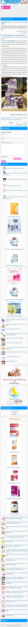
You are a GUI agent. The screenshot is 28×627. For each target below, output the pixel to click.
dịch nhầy (16, 119)
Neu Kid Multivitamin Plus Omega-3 (14, 316)
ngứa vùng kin (10, 119)
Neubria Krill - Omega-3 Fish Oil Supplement (14, 249)
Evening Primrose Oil (14, 513)
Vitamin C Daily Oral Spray (14, 483)
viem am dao (4, 119)
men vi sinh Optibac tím (10, 40)
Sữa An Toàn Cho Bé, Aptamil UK (13, 328)
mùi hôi (20, 119)
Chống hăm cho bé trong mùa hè (14, 185)
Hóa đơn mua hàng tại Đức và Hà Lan (15, 168)
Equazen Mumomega (14, 452)
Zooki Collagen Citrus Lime (14, 216)
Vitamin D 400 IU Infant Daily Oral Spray (14, 265)
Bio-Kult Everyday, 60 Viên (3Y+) (14, 467)
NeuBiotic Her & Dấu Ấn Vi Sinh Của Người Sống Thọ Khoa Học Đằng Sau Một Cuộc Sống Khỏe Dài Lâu (16, 551)
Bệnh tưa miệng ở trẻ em (11, 361)
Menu (7, 7)
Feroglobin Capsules (14, 436)
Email (2, 138)
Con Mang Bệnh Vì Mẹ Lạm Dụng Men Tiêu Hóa (16, 352)
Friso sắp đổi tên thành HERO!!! (13, 356)
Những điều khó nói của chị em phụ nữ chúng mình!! (15, 117)
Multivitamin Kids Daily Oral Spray (14, 232)
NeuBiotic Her (14, 283)
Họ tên (3, 133)
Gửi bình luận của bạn (6, 142)
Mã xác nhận (4, 156)
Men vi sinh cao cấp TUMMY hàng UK (14, 342)
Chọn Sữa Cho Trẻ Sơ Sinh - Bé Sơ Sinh (15, 338)
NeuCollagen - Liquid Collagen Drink (14, 498)
